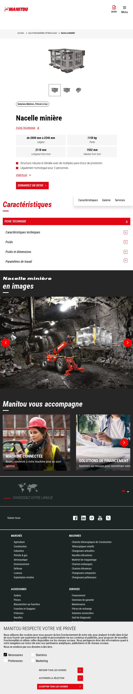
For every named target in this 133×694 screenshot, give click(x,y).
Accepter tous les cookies (61, 686)
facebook (73, 518)
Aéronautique (21, 559)
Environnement (21, 564)
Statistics (41, 655)
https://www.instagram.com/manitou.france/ (90, 518)
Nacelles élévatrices (82, 555)
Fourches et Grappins (24, 608)
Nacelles (18, 617)
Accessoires (18, 589)
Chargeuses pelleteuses (84, 577)
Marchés (16, 535)
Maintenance (78, 604)
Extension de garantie (83, 599)
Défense (18, 568)
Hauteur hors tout (92, 154)
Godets (17, 595)
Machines (75, 535)
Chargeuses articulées (83, 550)
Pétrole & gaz (20, 555)
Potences (18, 613)
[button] (124, 9)
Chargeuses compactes (84, 572)
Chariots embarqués (82, 564)
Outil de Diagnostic (81, 617)
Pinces (17, 599)
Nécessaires (15, 655)
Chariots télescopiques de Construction (92, 542)
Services (74, 589)
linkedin (82, 518)
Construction (20, 546)
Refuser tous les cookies (61, 670)
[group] (36, 443)
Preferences (15, 661)
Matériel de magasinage (84, 559)
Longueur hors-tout (41, 154)
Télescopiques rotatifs (83, 546)
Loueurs (18, 572)
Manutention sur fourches (27, 604)
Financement (78, 595)
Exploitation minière (24, 577)
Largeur (41, 142)
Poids (92, 142)
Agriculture (19, 542)
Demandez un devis (33, 185)
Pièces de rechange (82, 608)
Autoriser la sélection (61, 678)
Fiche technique (25, 127)
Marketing (42, 661)
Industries (19, 550)
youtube (98, 518)
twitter (106, 518)
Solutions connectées (83, 613)
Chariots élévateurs (81, 568)
